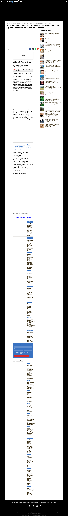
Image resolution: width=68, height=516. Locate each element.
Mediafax (23, 170)
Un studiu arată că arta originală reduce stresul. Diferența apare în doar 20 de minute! (23, 143)
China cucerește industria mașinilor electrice (51, 55)
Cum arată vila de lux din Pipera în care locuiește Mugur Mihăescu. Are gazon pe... (30, 244)
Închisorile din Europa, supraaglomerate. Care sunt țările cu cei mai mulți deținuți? (52, 77)
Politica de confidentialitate (21, 351)
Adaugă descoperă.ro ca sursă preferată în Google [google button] (23, 69)
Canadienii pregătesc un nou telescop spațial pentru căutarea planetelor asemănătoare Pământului (31, 418)
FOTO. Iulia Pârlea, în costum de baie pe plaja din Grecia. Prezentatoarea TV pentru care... (31, 322)
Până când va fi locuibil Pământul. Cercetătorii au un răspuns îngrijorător (30, 335)
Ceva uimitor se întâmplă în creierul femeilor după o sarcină (30, 430)
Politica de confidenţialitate (17, 499)
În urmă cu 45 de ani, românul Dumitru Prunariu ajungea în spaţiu (52, 72)
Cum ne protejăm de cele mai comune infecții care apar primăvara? (51, 93)
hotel (21, 210)
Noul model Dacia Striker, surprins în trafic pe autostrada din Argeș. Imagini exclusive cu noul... (30, 445)
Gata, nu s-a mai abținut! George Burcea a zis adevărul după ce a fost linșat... (30, 308)
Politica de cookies (26, 499)
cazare (17, 210)
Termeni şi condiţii (34, 499)
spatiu (26, 210)
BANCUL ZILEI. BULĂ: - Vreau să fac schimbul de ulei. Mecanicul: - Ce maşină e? (30, 292)
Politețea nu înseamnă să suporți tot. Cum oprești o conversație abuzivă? (30, 395)
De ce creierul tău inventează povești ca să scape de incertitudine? (31, 384)
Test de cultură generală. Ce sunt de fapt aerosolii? (30, 407)
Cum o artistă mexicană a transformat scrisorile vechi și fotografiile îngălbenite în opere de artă (52, 115)
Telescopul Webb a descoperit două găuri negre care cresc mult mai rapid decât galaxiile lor (23, 147)
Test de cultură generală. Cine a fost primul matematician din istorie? (52, 51)
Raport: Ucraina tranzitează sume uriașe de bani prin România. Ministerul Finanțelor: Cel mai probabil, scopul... (30, 260)
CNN (19, 210)
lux (23, 210)
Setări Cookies (52, 499)
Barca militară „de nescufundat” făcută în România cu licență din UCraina (30, 489)
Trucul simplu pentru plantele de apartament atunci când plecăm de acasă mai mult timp (52, 103)
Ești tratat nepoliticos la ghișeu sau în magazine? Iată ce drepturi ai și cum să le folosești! (52, 45)
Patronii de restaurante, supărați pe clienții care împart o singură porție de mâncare (52, 61)
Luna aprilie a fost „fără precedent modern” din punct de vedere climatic (52, 87)
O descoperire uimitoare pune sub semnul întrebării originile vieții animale (53, 34)
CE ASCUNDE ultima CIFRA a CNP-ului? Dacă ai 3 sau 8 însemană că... (30, 460)
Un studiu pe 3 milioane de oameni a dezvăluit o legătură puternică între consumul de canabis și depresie (30, 370)
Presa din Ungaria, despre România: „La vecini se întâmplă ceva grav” (52, 66)
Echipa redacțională (42, 499)
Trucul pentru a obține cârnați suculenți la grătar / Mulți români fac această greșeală (30, 276)
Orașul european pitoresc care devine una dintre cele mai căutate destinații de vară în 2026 (30, 227)
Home (8, 23)
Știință (11, 23)
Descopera (9, 48)
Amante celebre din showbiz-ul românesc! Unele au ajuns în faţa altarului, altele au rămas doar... (30, 475)
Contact (48, 499)
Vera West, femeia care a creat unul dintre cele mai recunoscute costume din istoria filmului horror (52, 40)
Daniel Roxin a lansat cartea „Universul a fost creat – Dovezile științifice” (52, 120)
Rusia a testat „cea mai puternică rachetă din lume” (52, 82)
